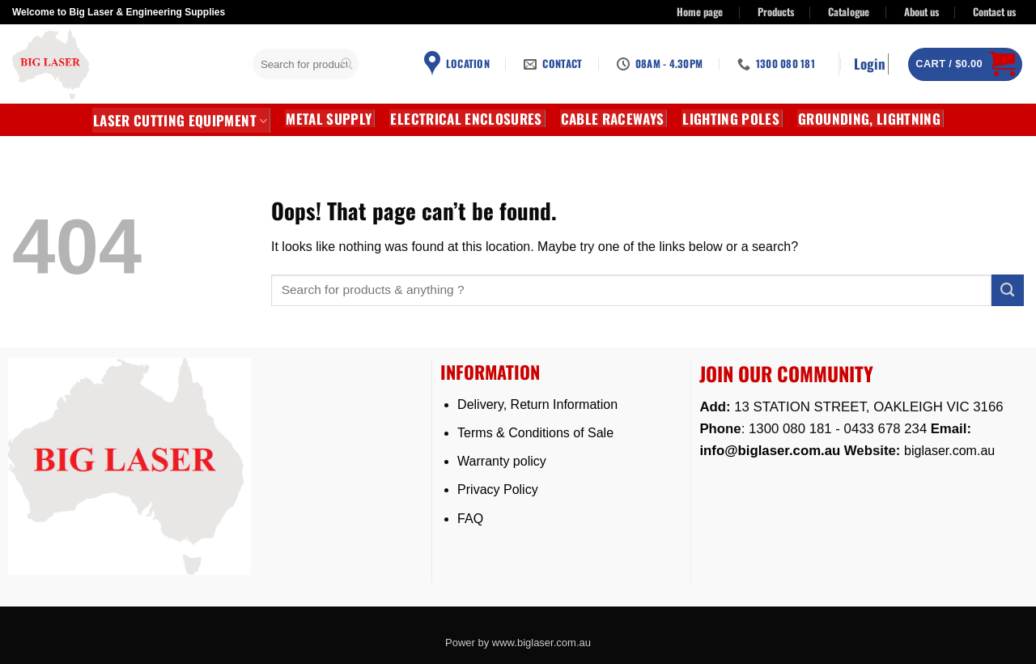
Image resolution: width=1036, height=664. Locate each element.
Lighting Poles (730, 118)
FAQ (470, 519)
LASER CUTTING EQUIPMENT (180, 120)
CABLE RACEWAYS (612, 118)
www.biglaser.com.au (541, 642)
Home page (700, 11)
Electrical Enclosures (465, 118)
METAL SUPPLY (329, 118)
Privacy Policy (497, 489)
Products (776, 11)
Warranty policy (501, 461)
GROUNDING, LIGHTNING (869, 118)
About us (921, 11)
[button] (871, 63)
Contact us (994, 11)
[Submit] (347, 64)
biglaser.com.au (949, 451)
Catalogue (848, 11)
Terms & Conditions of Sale (535, 433)
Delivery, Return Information (537, 404)
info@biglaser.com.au (769, 450)
